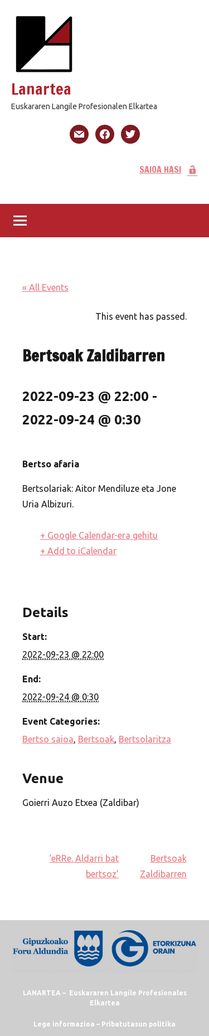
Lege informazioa (64, 1024)
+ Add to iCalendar (78, 551)
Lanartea (41, 89)
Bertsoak (96, 739)
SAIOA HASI (168, 169)
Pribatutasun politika (138, 1024)
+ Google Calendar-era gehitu (99, 535)
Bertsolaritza (145, 739)
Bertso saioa (48, 739)
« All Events (45, 287)
